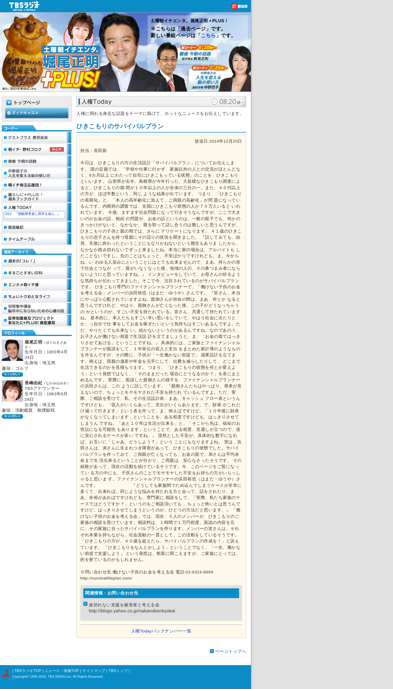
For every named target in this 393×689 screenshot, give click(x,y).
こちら (208, 35)
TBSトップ (118, 671)
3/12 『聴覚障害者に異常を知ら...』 (33, 214)
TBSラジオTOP (27, 671)
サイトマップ (94, 671)
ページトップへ (230, 651)
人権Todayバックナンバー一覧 (161, 631)
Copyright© (21, 676)
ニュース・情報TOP (62, 671)
